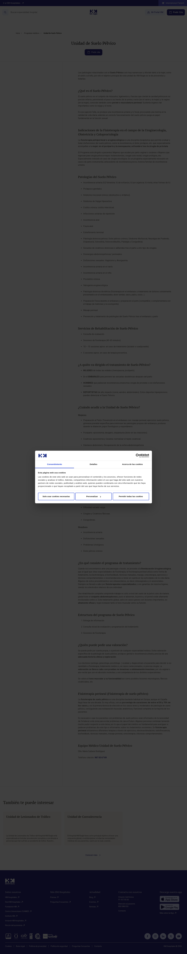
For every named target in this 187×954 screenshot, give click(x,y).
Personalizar (93, 496)
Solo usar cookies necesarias (56, 496)
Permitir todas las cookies (131, 496)
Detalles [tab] (93, 464)
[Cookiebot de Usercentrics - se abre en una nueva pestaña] (137, 456)
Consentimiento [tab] (54, 464)
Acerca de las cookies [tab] (132, 464)
